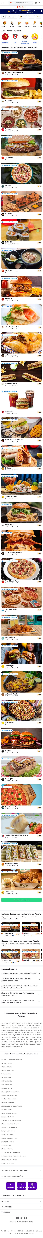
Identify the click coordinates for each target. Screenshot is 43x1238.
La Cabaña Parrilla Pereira (9, 1138)
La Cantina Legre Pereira (9, 1095)
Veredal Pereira (6, 1074)
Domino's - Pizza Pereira (9, 1127)
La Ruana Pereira (6, 1085)
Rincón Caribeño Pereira (9, 1113)
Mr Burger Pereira (7, 1149)
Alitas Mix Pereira (6, 1077)
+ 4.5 (31, 16)
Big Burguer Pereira (7, 1070)
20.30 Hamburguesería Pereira (11, 1120)
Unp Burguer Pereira (7, 1134)
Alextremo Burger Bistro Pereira (11, 1106)
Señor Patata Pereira (7, 1117)
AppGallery (32, 1185)
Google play (21, 1185)
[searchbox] (21, 3)
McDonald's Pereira (7, 1102)
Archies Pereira (6, 1067)
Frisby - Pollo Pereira (8, 1163)
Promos (22, 16)
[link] (21, 62)
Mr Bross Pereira (6, 1063)
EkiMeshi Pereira (6, 1081)
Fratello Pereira (6, 1145)
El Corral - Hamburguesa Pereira (11, 1060)
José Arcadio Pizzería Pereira (10, 1152)
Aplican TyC (30, 12)
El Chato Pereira (6, 1110)
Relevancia (12, 16)
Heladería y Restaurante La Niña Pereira (13, 1156)
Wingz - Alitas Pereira (8, 1131)
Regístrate (24, 10)
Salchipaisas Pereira (7, 1142)
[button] (21, 7)
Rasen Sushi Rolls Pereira (9, 1160)
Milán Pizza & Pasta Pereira (9, 1124)
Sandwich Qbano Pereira (9, 1099)
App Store (10, 1185)
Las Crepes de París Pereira (10, 1092)
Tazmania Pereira (6, 1088)
